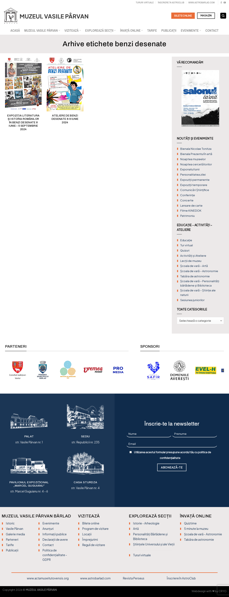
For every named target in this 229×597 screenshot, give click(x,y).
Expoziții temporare (193, 185)
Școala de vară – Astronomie (199, 271)
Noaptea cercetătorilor (196, 164)
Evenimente (191, 30)
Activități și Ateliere (193, 255)
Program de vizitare (95, 528)
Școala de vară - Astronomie (203, 534)
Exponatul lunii (189, 169)
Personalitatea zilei (193, 174)
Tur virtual (186, 245)
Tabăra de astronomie (195, 276)
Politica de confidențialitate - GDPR (54, 554)
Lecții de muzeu (190, 261)
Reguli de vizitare (93, 545)
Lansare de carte (191, 205)
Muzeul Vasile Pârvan (42, 30)
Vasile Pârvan (14, 528)
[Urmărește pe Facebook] (221, 3)
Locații (86, 534)
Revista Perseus (133, 578)
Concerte (186, 200)
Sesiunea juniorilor (192, 300)
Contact (212, 30)
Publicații (168, 30)
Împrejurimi (90, 539)
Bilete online (90, 523)
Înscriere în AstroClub (181, 578)
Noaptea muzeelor (193, 159)
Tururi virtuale (145, 2)
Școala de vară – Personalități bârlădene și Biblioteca (199, 283)
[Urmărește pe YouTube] (225, 3)
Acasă (15, 30)
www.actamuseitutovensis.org (48, 578)
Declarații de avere (55, 539)
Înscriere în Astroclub (171, 2)
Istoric (10, 523)
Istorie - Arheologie (146, 523)
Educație (186, 240)
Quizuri (184, 250)
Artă (136, 528)
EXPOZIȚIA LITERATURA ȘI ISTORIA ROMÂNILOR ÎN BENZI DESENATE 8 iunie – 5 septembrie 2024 (23, 122)
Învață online (131, 30)
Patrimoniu (187, 215)
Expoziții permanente (195, 179)
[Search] (223, 16)
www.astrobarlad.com (201, 2)
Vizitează (72, 30)
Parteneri (12, 539)
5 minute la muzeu (196, 528)
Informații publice (54, 534)
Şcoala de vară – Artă (194, 266)
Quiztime (190, 523)
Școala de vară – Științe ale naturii (198, 293)
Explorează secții (100, 30)
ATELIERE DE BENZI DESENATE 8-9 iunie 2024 (65, 119)
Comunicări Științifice (194, 190)
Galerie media (15, 534)
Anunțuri (48, 528)
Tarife (152, 30)
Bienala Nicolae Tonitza (195, 148)
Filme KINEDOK (190, 210)
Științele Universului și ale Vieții (153, 544)
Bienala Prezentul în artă (196, 154)
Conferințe (187, 195)
